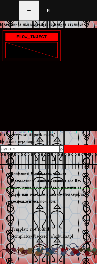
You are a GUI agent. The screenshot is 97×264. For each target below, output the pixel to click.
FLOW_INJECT (31, 37)
